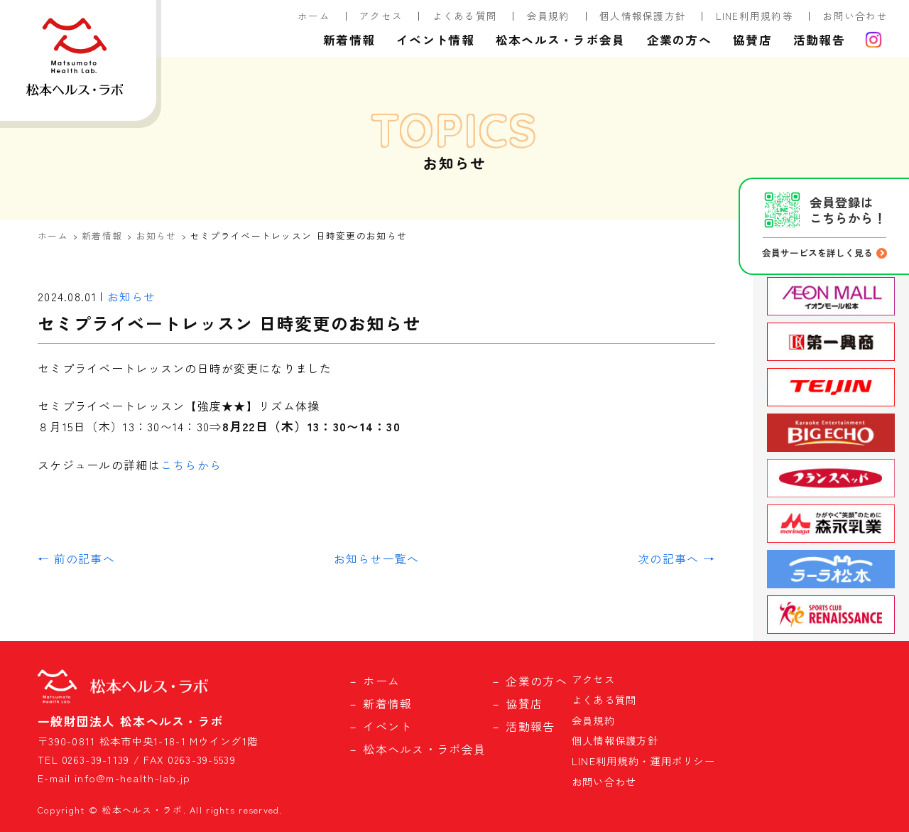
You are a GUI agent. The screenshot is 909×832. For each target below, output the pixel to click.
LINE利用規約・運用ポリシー (643, 760)
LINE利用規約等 (755, 16)
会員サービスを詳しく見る (817, 252)
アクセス (381, 16)
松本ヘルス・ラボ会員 (561, 39)
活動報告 (819, 39)
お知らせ (156, 235)
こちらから (191, 464)
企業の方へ (679, 39)
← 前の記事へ (76, 558)
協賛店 (752, 39)
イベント (387, 726)
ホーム (314, 16)
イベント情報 (435, 39)
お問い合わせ (855, 16)
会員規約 (548, 16)
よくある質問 (465, 16)
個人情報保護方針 (642, 16)
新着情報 (349, 39)
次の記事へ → (676, 558)
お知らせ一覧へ (377, 558)
